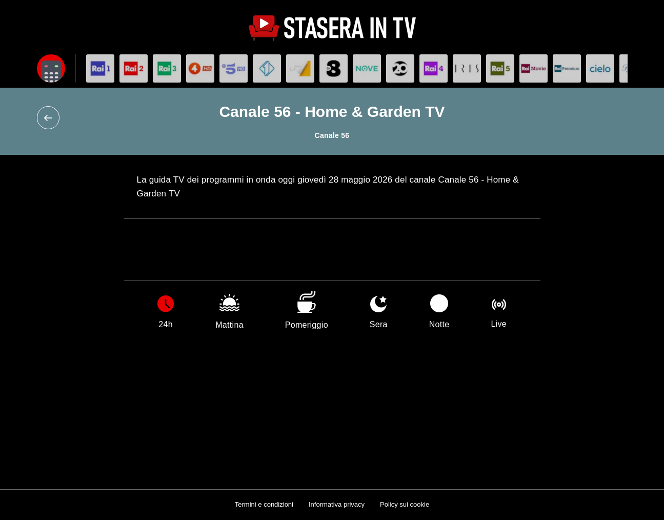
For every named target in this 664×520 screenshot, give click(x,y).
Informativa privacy (337, 504)
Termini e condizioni (264, 504)
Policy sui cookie (404, 504)
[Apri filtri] (51, 68)
